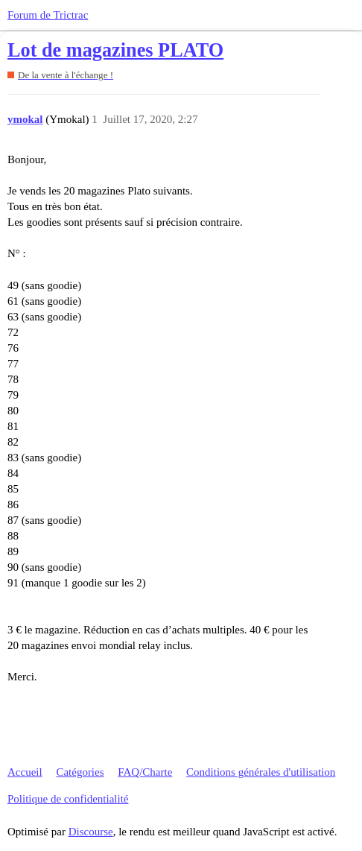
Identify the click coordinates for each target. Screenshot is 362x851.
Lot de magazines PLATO (115, 50)
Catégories (80, 772)
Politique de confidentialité (67, 799)
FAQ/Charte (145, 772)
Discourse (91, 832)
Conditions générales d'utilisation (260, 772)
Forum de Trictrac (47, 15)
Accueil (24, 772)
